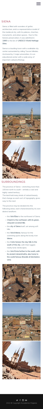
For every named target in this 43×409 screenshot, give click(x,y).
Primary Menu (38, 3)
